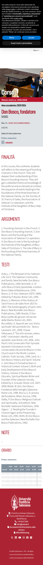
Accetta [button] (31, 38)
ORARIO (9, 142)
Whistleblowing (22, 532)
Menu (35, 50)
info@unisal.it (23, 524)
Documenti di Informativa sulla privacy (22, 528)
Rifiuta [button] (11, 38)
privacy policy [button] (10, 9)
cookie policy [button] (18, 18)
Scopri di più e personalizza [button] (21, 43)
